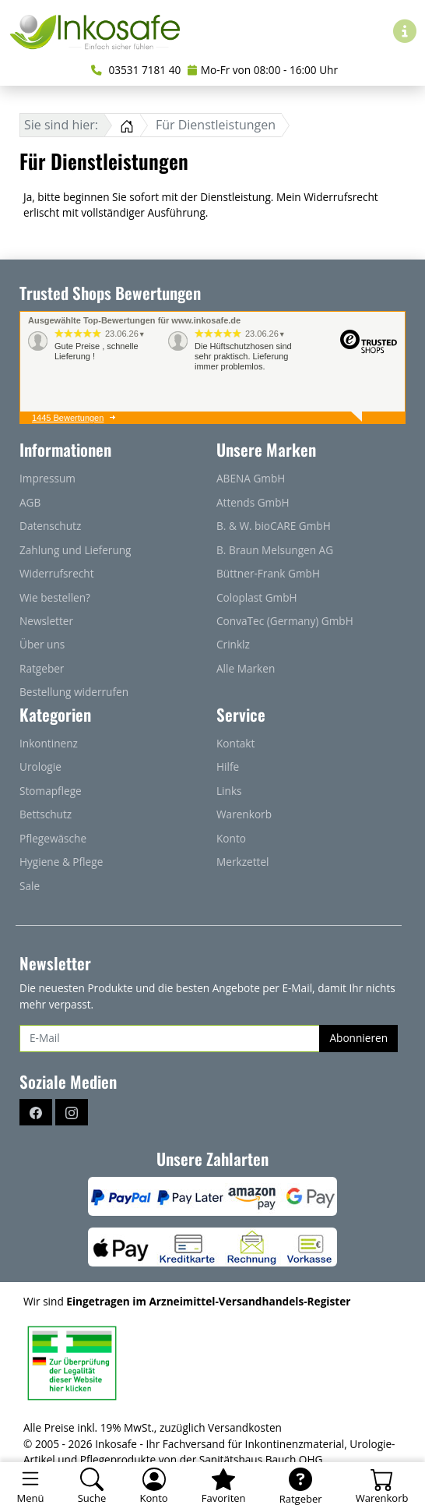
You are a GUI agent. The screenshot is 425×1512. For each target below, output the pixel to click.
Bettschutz (45, 814)
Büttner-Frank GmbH (268, 573)
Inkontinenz (48, 743)
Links (229, 790)
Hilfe (227, 766)
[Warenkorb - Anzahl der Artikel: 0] (382, 1487)
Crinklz (233, 644)
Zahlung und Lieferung (75, 549)
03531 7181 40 (136, 69)
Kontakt (235, 743)
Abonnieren (358, 1037)
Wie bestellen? (54, 597)
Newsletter (46, 620)
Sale (29, 885)
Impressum (47, 478)
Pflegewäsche (52, 838)
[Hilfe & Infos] (404, 31)
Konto (231, 838)
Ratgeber (41, 668)
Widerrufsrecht (56, 573)
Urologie (40, 766)
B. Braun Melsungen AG (274, 549)
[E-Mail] (169, 1038)
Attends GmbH (253, 502)
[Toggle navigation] (30, 1487)
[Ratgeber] (300, 1487)
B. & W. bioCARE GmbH (273, 525)
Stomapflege (50, 790)
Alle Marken (245, 668)
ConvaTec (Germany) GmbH (284, 620)
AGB (29, 502)
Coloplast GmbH (256, 597)
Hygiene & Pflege (61, 861)
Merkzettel (242, 861)
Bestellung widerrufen (73, 691)
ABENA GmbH (250, 478)
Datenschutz (50, 525)
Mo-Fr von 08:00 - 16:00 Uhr (263, 69)
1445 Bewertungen (68, 417)
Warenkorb (244, 814)
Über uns (42, 644)
